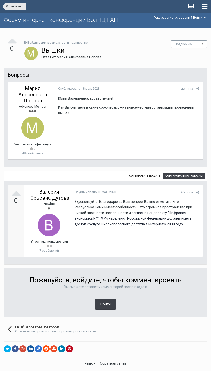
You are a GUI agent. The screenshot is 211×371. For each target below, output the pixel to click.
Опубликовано (78, 88)
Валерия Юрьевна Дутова (49, 195)
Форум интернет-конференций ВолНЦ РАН (61, 19)
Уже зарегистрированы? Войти (180, 17)
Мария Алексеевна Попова (79, 57)
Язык (90, 363)
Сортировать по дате (144, 175)
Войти (105, 304)
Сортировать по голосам (184, 175)
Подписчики (184, 44)
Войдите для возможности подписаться (58, 42)
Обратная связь (113, 363)
